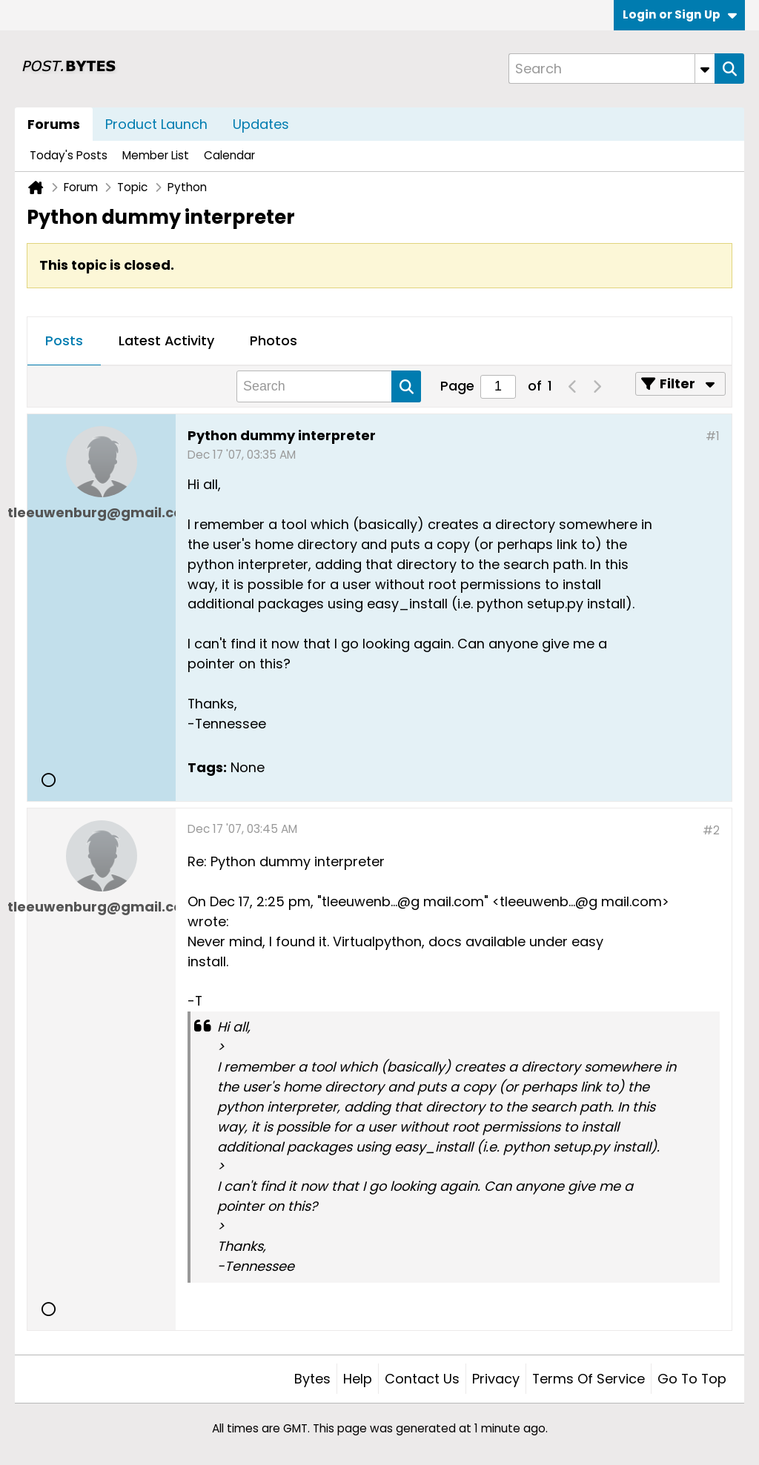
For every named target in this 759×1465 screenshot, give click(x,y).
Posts (64, 340)
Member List (155, 155)
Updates (261, 124)
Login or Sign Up (680, 14)
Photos (273, 340)
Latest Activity (166, 340)
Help (357, 1378)
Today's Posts (68, 155)
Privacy (496, 1378)
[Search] (611, 68)
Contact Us (422, 1378)
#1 (713, 436)
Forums (53, 124)
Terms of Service (588, 1378)
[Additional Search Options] (705, 68)
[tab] (64, 341)
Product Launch (156, 124)
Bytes (312, 1378)
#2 (711, 830)
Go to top (691, 1378)
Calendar (229, 155)
